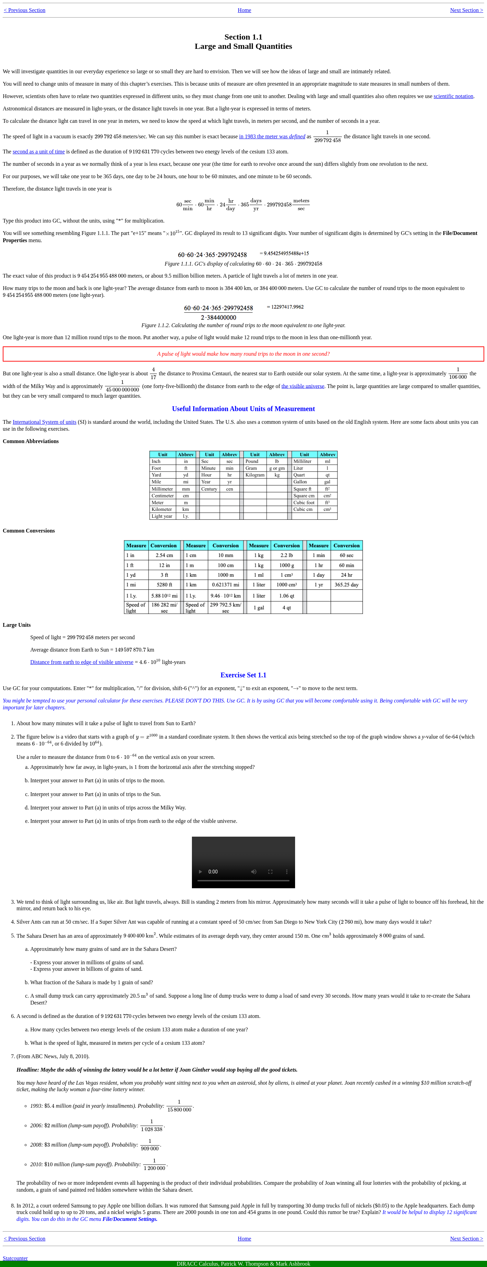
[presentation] (108, 136)
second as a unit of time (39, 151)
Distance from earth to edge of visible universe (81, 662)
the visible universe (303, 386)
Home (244, 10)
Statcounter (15, 1258)
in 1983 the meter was (272, 136)
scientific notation (453, 96)
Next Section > (466, 10)
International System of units (44, 422)
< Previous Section (24, 10)
